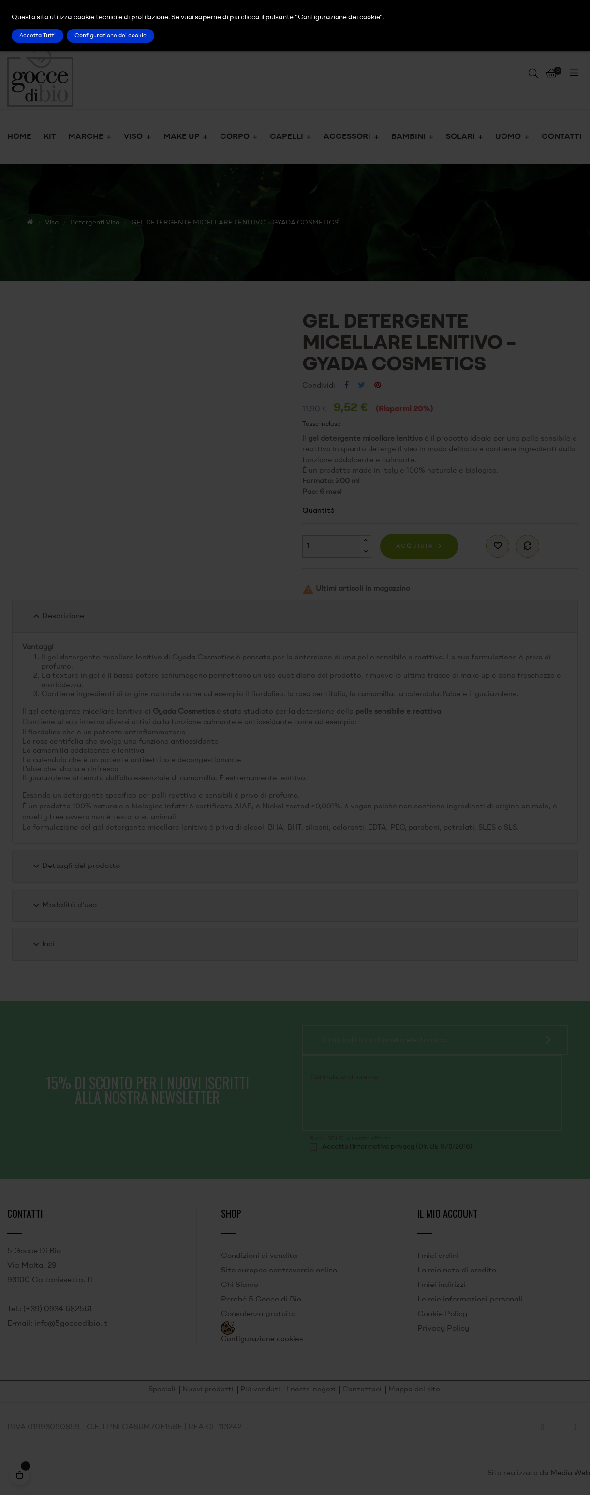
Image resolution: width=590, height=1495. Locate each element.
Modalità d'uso (63, 905)
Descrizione (57, 616)
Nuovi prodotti (208, 1389)
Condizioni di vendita (259, 1256)
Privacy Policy (443, 1328)
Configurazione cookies (262, 1339)
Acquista (414, 546)
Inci (42, 944)
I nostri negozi (311, 1389)
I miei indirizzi (441, 1285)
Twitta (361, 385)
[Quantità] (331, 546)
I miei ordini (437, 1256)
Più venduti (260, 1389)
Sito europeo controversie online (279, 1270)
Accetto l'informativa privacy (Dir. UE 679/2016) (397, 1146)
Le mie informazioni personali (470, 1299)
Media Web (570, 1473)
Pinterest (377, 385)
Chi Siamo (239, 1285)
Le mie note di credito (456, 1270)
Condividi (346, 385)
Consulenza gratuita (258, 1314)
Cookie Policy (442, 1314)
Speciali (162, 1389)
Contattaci (362, 1389)
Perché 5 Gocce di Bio (261, 1299)
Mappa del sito (414, 1389)
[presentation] (375, 1104)
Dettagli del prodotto (75, 866)
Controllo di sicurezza (344, 1077)
